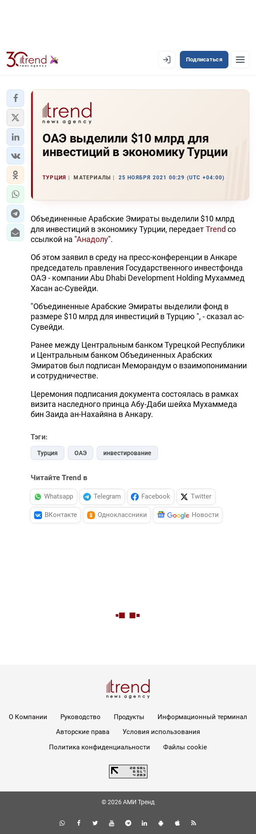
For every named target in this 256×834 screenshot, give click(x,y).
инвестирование (127, 452)
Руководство (80, 717)
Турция (47, 452)
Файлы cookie (185, 747)
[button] (15, 98)
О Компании (28, 717)
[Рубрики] (240, 59)
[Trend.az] (33, 60)
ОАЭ (80, 452)
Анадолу (92, 239)
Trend (216, 229)
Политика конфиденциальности (99, 747)
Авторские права (82, 732)
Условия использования (161, 732)
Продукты (129, 717)
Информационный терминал (202, 717)
